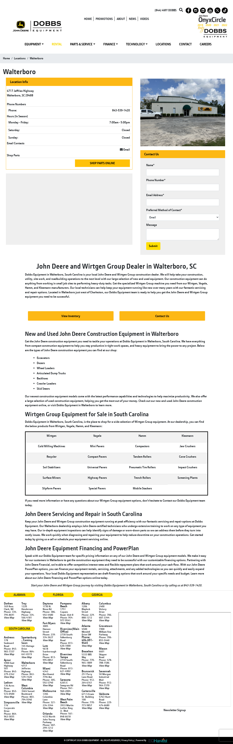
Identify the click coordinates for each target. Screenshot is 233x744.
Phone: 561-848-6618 (66, 715)
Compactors (142, 446)
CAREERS (206, 44)
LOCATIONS (163, 44)
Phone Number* (156, 180)
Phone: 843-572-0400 (10, 692)
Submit (153, 246)
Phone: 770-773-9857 (88, 704)
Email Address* (155, 195)
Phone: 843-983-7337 (10, 650)
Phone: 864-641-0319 (27, 653)
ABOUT (121, 19)
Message (151, 225)
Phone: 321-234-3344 (49, 704)
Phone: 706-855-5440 (105, 639)
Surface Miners (52, 478)
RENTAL (57, 44)
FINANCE (109, 44)
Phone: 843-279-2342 (10, 673)
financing (57, 578)
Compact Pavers (97, 456)
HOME (88, 19)
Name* (150, 165)
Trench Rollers (142, 478)
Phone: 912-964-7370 (105, 684)
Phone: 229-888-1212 (88, 616)
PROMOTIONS (104, 19)
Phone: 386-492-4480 (49, 613)
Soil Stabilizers (51, 467)
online (104, 539)
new (158, 401)
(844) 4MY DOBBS (166, 10)
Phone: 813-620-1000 (66, 644)
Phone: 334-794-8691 (10, 613)
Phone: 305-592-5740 (49, 681)
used (169, 401)
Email (125, 149)
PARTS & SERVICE (81, 44)
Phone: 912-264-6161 (88, 681)
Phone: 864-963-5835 (10, 715)
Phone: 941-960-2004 (66, 689)
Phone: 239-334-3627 (49, 636)
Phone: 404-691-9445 (87, 640)
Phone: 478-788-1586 (105, 661)
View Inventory (70, 316)
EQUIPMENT (33, 44)
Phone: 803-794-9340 (27, 698)
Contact (167, 500)
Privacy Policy (127, 740)
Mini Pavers (97, 446)
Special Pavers (97, 488)
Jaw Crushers (187, 446)
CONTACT (185, 44)
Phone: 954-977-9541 (66, 619)
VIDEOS (144, 19)
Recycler (51, 456)
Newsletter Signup (175, 710)
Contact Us (162, 316)
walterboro (36, 58)
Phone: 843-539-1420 (27, 675)
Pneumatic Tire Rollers (142, 467)
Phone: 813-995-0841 (49, 658)
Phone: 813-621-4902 (66, 670)
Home (6, 58)
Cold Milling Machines (51, 446)
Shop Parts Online (102, 163)
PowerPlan (75, 578)
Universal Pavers (97, 467)
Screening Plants (188, 478)
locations (20, 58)
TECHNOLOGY (135, 44)
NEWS (132, 19)
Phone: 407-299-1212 (49, 726)
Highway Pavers (97, 478)
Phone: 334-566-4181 (27, 616)
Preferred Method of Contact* (164, 210)
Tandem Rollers (142, 456)
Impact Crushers (187, 467)
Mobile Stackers (142, 488)
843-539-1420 (121, 110)
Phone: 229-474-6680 (105, 704)
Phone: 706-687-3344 (105, 616)
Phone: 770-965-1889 (88, 661)
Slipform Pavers (51, 488)
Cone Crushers (187, 456)
